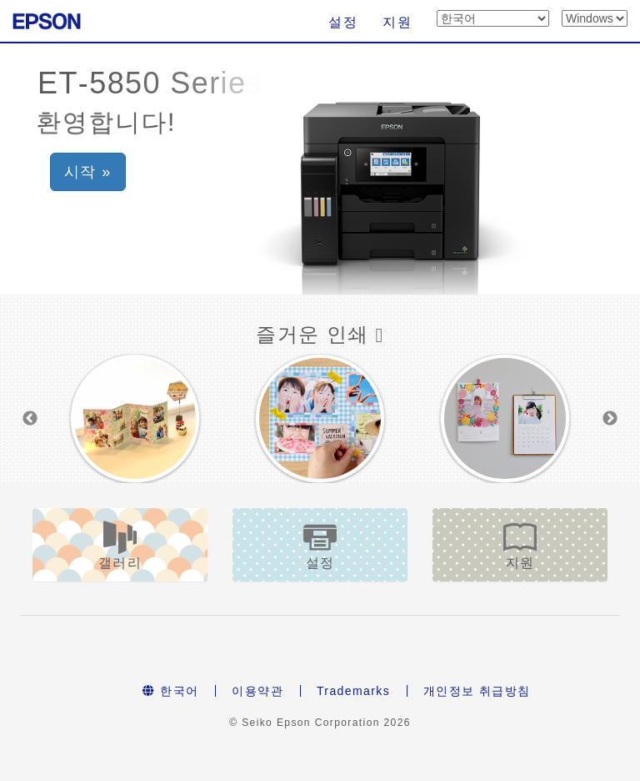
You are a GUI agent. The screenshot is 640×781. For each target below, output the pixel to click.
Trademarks (353, 691)
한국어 (170, 691)
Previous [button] (30, 419)
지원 (397, 22)
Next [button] (610, 419)
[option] (135, 418)
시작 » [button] (88, 172)
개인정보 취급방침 (477, 691)
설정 (343, 22)
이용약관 (257, 691)
